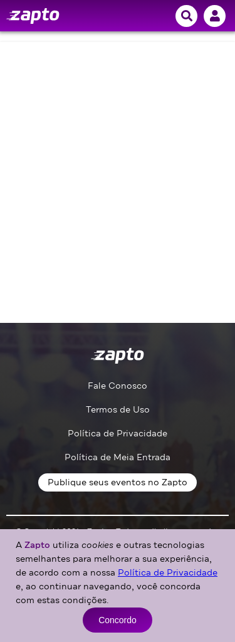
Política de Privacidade (117, 433)
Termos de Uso (118, 410)
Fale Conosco (117, 386)
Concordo (117, 620)
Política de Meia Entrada (117, 457)
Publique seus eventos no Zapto (117, 482)
